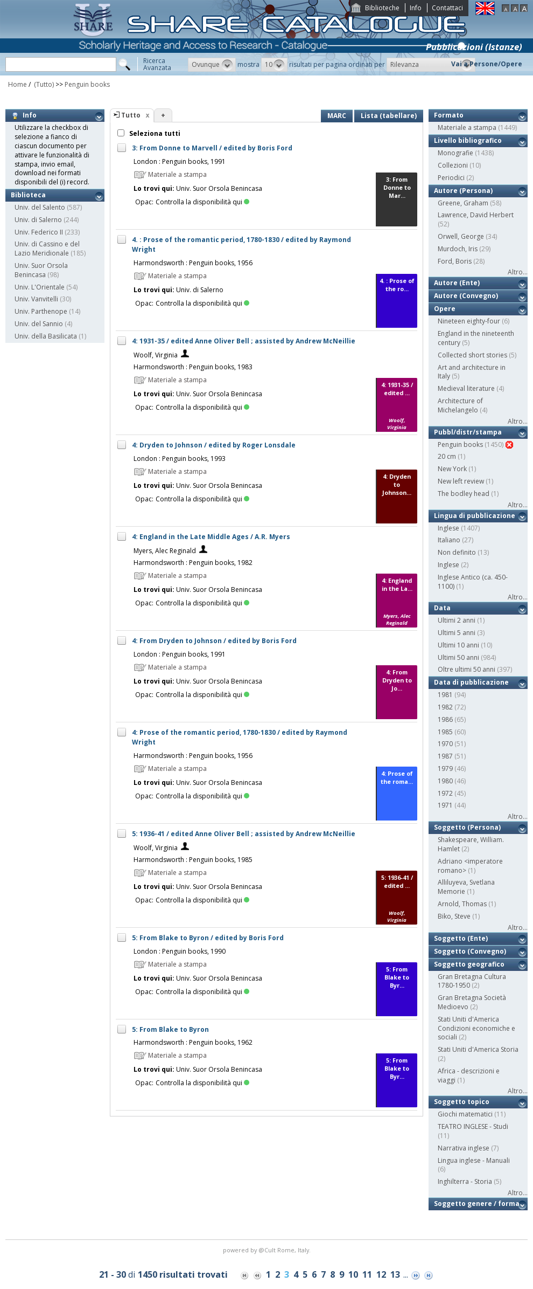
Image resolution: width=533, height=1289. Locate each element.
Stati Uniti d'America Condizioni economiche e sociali (476, 1028)
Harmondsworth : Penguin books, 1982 (193, 562)
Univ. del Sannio (39, 323)
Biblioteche (382, 7)
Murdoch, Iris (458, 248)
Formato (449, 115)
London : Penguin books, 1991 (180, 161)
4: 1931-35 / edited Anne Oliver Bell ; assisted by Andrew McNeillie (243, 341)
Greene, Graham (463, 203)
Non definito (457, 552)
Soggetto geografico (469, 964)
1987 (445, 756)
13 (395, 1274)
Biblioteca (28, 194)
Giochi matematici (465, 1114)
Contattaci (447, 7)
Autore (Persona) (463, 190)
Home (17, 84)
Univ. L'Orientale (40, 287)
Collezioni (453, 165)
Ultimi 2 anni (456, 620)
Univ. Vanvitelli (36, 299)
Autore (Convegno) (466, 295)
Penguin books (87, 84)
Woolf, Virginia (156, 355)
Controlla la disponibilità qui (202, 201)
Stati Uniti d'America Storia (478, 1049)
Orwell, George (461, 236)
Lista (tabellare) (389, 115)
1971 (445, 805)
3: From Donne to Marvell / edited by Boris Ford (212, 148)
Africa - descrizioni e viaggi (469, 1075)
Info (416, 7)
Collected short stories (472, 355)
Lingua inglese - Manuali (474, 1160)
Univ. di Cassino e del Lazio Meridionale (47, 248)
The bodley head (463, 493)
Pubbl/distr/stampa (468, 432)
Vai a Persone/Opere (486, 63)
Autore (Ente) (457, 282)
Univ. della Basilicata (46, 336)
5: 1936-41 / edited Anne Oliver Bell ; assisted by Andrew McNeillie (243, 833)
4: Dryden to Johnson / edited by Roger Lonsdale (214, 445)
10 (353, 1274)
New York (452, 468)
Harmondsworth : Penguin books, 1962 (193, 1042)
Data (442, 607)
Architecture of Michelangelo (460, 405)
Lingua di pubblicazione (474, 515)
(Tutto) (43, 84)
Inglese (448, 528)
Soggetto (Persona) (467, 827)
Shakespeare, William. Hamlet (471, 844)
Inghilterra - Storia (465, 1181)
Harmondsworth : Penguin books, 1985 (193, 859)
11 (367, 1274)
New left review (461, 481)
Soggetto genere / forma (477, 1203)
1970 (445, 743)
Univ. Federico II (39, 232)
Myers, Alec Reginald (165, 550)
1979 (445, 768)
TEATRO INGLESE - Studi (473, 1126)
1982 (445, 707)
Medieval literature (466, 388)
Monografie (455, 152)
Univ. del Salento (40, 207)
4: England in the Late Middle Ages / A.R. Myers (211, 536)
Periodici (451, 177)
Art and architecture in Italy (472, 372)
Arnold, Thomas (462, 903)
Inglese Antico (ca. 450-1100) (473, 582)
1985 (445, 731)
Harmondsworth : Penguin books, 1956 (193, 262)
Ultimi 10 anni (458, 645)
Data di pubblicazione (471, 682)
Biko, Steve (454, 916)
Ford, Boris (455, 261)
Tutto (131, 115)
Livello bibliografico (468, 140)
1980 (445, 780)
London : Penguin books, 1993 (180, 458)
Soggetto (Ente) (461, 938)
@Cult (267, 1250)
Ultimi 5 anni (456, 632)
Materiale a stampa (467, 127)
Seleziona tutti (154, 133)
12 (381, 1274)
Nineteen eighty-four (469, 321)
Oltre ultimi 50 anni (466, 669)
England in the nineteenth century (476, 338)
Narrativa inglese (463, 1148)
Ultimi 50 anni (458, 657)
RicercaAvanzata (157, 64)
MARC (336, 115)
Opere (444, 308)
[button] (212, 65)
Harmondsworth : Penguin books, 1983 (193, 366)
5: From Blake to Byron (170, 1029)
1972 (445, 793)
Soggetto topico (461, 1101)
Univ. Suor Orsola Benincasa (41, 270)
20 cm (447, 456)
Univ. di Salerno (38, 219)
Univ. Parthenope (41, 311)
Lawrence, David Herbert (476, 214)
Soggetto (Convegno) (470, 951)
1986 (445, 719)
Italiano (449, 539)
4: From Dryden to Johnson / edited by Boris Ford (214, 640)
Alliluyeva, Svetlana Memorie (466, 887)
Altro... (518, 272)
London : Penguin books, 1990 (180, 951)
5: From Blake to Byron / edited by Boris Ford (208, 937)
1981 (445, 694)
